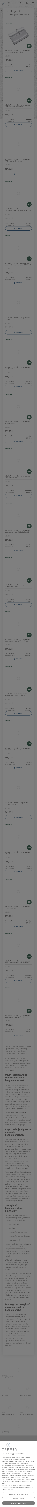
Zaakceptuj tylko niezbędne (18, 1494)
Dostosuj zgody (18, 1498)
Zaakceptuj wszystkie (18, 1503)
